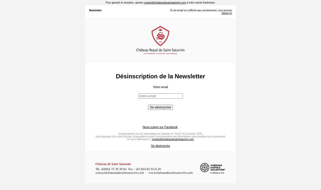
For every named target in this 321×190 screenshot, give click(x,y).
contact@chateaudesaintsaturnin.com (165, 2)
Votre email (160, 87)
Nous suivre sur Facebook (160, 127)
